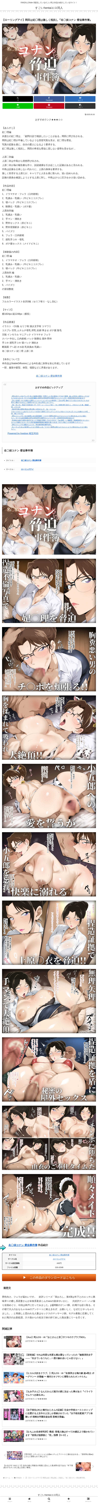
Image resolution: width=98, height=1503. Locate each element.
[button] (80, 106)
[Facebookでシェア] (49, 99)
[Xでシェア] (18, 99)
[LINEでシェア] (18, 106)
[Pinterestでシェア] (49, 106)
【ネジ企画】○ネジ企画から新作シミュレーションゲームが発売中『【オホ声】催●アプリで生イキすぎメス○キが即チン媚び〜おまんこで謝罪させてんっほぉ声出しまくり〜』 (50, 401)
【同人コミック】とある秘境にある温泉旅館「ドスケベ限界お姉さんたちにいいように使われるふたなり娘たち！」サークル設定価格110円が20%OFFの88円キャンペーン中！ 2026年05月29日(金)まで (48, 417)
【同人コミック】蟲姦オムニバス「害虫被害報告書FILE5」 (31, 425)
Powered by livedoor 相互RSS (23, 433)
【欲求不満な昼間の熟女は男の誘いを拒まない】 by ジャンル (33, 409)
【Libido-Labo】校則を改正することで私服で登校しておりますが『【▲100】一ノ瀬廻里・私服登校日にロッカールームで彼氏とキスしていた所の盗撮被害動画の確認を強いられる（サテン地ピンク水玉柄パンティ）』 (50, 421)
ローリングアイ (27, 469)
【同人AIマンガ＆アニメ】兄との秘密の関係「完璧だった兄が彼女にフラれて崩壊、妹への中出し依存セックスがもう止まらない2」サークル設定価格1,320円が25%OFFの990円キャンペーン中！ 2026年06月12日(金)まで (50, 397)
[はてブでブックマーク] (80, 99)
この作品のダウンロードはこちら (52, 1277)
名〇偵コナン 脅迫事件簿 (49, 376)
